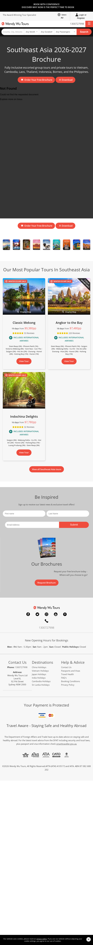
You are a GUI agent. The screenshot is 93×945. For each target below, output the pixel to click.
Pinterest (65, 614)
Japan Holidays (39, 674)
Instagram (46, 614)
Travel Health (67, 674)
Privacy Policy (67, 684)
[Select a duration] (46, 32)
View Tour (24, 361)
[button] (89, 24)
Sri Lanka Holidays (41, 684)
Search (84, 31)
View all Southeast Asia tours (46, 469)
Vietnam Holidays (40, 670)
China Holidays (39, 667)
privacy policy (41, 939)
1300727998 (77, 23)
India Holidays (39, 677)
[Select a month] (31, 32)
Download (66, 79)
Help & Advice (73, 662)
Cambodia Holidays (41, 681)
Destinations (42, 662)
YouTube (55, 614)
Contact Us (17, 662)
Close (88, 939)
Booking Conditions (70, 681)
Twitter (37, 614)
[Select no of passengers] (65, 32)
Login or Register (80, 16)
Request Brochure (46, 582)
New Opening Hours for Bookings (46, 640)
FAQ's (64, 677)
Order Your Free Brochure (36, 79)
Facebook (28, 614)
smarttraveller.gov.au (66, 743)
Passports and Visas (70, 670)
